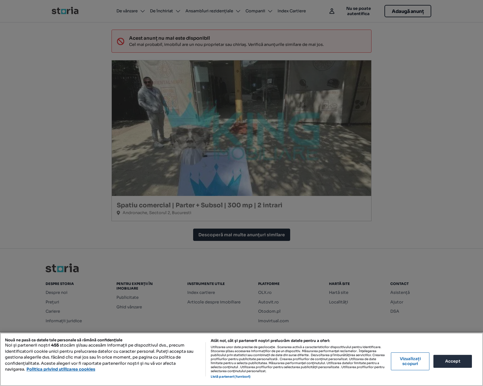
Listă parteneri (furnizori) (231, 377)
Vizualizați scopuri (410, 361)
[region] (241, 359)
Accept (453, 361)
